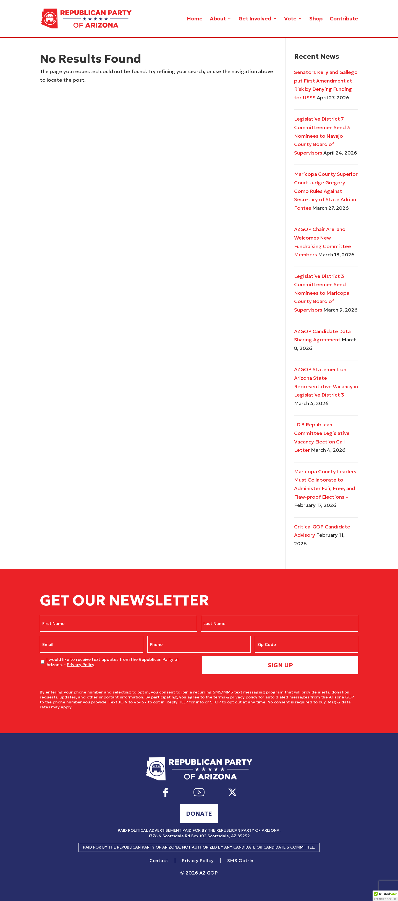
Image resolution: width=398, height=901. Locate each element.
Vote (290, 19)
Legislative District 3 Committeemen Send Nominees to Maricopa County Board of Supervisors (321, 293)
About (218, 19)
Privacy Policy (80, 664)
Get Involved (255, 19)
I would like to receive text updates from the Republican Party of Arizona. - (112, 662)
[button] (385, 896)
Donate (199, 813)
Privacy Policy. (87, 707)
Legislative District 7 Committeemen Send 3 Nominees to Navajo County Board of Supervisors (322, 136)
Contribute (344, 19)
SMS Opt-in (240, 861)
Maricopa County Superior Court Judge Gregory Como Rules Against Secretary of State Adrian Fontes (326, 191)
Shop (316, 19)
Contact (159, 861)
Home (195, 19)
